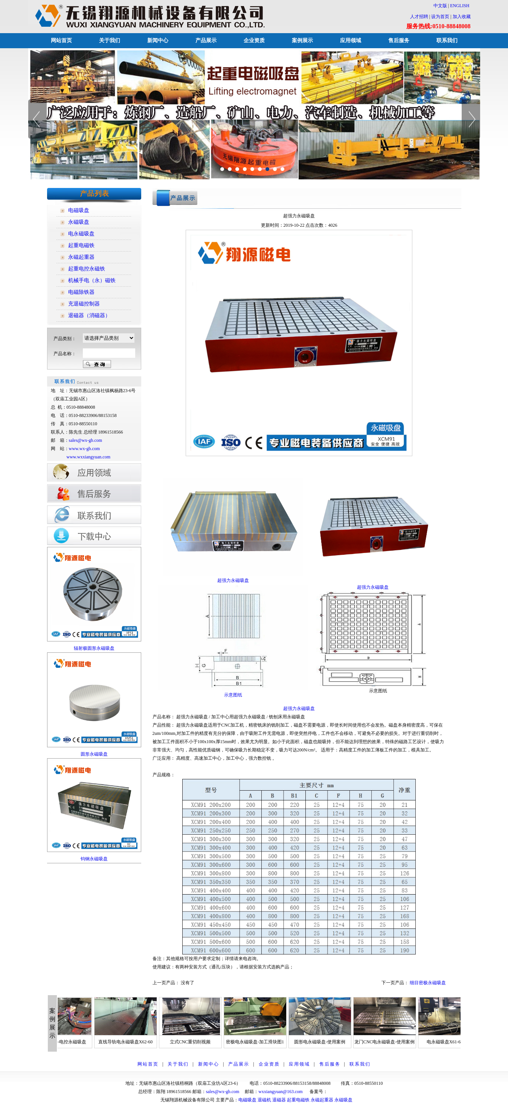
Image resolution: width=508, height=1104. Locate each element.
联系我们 (447, 40)
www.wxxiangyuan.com (89, 457)
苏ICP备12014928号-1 (349, 1091)
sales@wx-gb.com (86, 440)
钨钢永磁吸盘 (94, 858)
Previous (37, 119)
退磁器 (279, 1099)
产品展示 (206, 40)
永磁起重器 (322, 1099)
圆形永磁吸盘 (94, 754)
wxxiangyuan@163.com (280, 1091)
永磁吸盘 (343, 1099)
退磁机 (264, 1099)
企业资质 (254, 40)
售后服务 (398, 40)
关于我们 (109, 40)
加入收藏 (462, 16)
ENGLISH (459, 5)
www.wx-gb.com (84, 448)
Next (471, 119)
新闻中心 (157, 40)
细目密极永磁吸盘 (428, 982)
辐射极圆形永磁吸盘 (94, 648)
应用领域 (350, 40)
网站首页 (61, 40)
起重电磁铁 (298, 1099)
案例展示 (302, 40)
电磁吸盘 (247, 1099)
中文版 (438, 5)
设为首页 (440, 16)
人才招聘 (419, 16)
